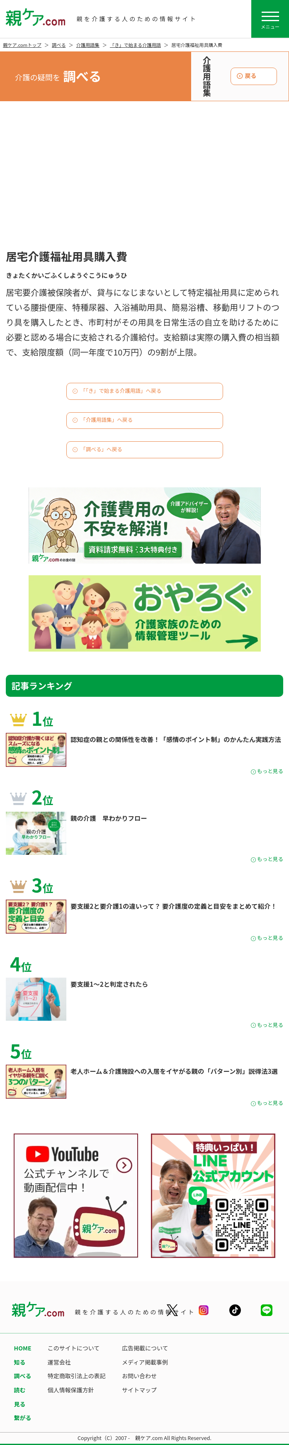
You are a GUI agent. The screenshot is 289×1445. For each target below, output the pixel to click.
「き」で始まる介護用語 (135, 44)
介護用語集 (88, 44)
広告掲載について (145, 1348)
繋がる (23, 1417)
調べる (59, 44)
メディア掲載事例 (145, 1362)
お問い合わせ (139, 1376)
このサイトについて (74, 1348)
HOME (23, 1348)
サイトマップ (139, 1390)
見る (20, 1404)
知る (20, 1362)
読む (20, 1390)
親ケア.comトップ (22, 44)
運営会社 (59, 1362)
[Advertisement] (144, 184)
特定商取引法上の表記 (77, 1376)
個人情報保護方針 (71, 1390)
